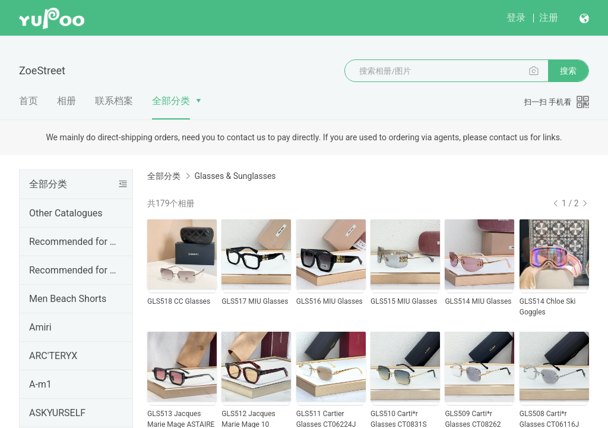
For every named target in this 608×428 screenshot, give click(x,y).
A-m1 (40, 384)
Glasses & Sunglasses (235, 176)
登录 (515, 17)
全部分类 (171, 100)
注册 (548, 17)
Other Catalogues (66, 213)
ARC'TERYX (53, 355)
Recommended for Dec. (73, 270)
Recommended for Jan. (73, 241)
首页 (28, 100)
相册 (66, 100)
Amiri (40, 327)
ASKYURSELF (57, 412)
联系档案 (114, 100)
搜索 (568, 70)
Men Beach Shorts (67, 298)
